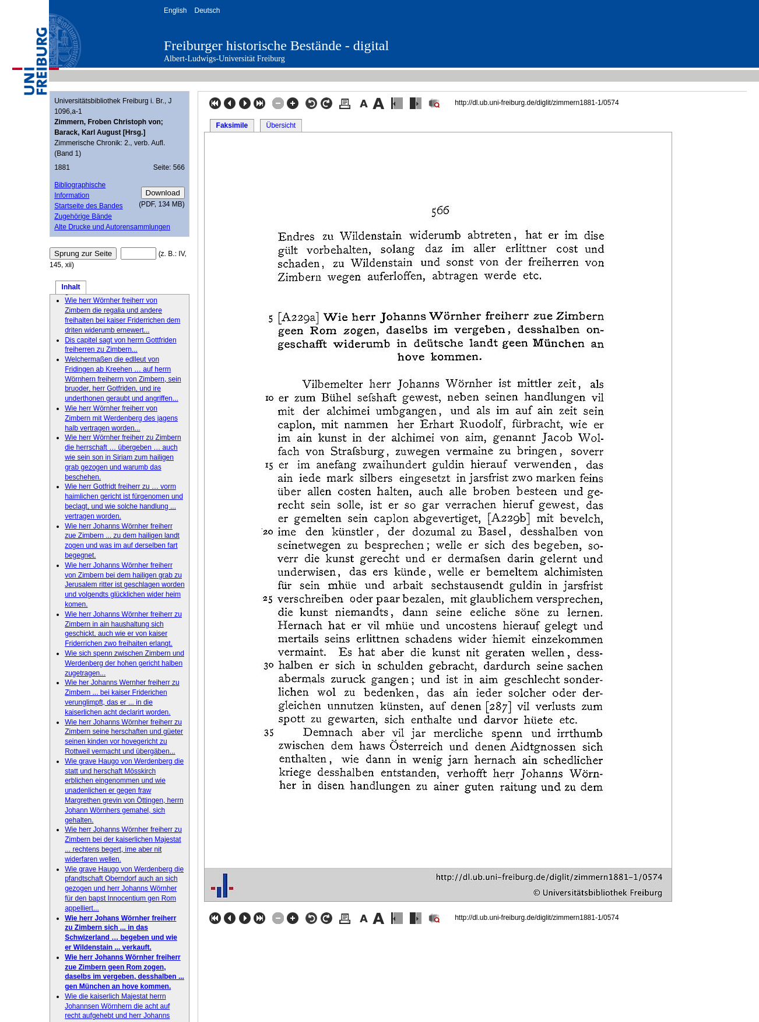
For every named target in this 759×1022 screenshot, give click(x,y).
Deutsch (207, 10)
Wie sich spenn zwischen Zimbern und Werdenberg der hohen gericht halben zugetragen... (124, 663)
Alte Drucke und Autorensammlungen (112, 227)
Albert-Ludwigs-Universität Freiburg (224, 58)
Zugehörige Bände (83, 216)
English (175, 10)
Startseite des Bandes (88, 206)
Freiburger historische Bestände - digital (276, 45)
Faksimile (232, 125)
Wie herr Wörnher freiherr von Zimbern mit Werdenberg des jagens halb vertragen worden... (121, 418)
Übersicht (281, 125)
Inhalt (71, 287)
